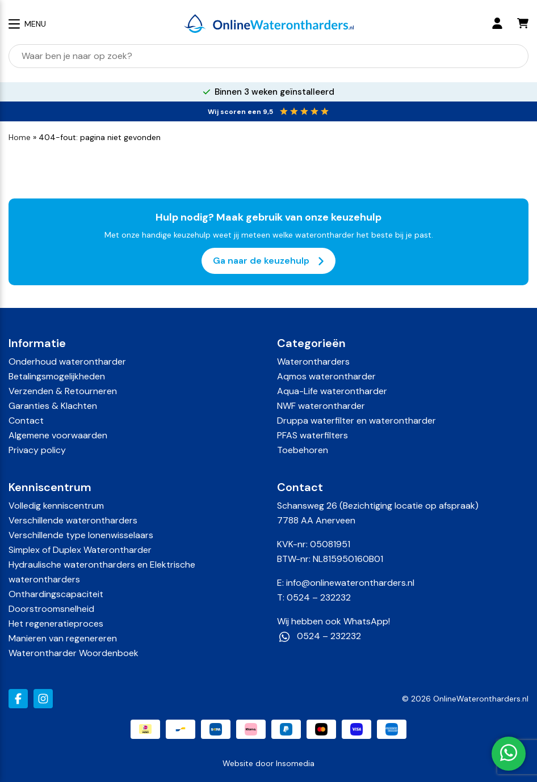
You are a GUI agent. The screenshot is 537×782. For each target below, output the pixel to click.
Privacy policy (37, 450)
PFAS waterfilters (312, 435)
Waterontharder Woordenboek (74, 653)
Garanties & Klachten (53, 406)
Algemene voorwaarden (58, 435)
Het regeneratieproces (56, 623)
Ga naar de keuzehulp (268, 260)
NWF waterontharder (321, 406)
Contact (26, 420)
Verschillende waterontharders (73, 520)
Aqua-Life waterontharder (332, 391)
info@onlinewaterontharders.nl (350, 583)
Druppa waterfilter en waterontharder (356, 420)
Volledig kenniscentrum (56, 506)
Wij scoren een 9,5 (240, 111)
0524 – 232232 (319, 597)
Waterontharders (313, 361)
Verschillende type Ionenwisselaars (81, 535)
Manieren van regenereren (63, 638)
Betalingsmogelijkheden (57, 376)
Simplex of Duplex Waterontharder (80, 550)
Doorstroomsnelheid (51, 609)
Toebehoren (302, 450)
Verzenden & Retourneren (63, 391)
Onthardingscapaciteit (56, 594)
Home (20, 137)
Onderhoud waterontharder (67, 361)
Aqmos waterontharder (326, 376)
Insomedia (295, 763)
